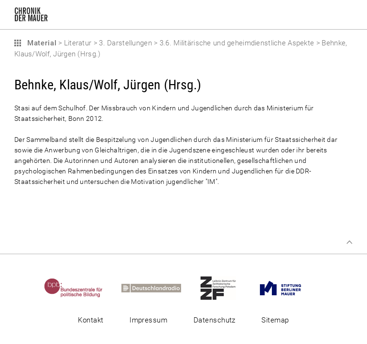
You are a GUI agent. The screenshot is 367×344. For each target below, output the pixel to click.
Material (40, 43)
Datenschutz (215, 320)
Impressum (148, 320)
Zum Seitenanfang (349, 242)
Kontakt (90, 320)
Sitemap (275, 320)
